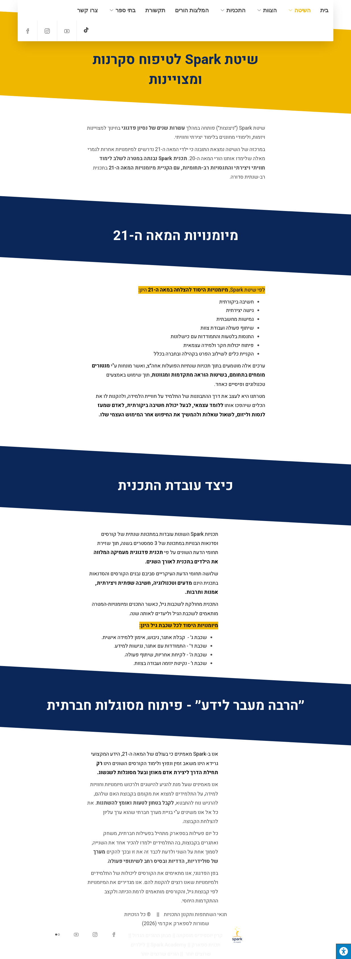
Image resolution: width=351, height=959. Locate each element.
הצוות (270, 10)
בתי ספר (125, 10)
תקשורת (155, 10)
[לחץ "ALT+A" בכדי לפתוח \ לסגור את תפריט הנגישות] (343, 951)
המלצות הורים (192, 10)
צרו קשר (87, 10)
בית (324, 10)
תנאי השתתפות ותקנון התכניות (195, 914)
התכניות (235, 10)
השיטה (302, 10)
